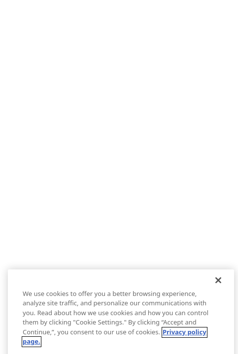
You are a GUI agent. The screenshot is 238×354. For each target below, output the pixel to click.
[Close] (218, 285)
